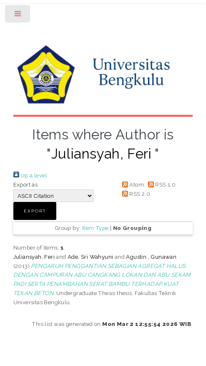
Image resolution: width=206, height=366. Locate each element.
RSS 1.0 (160, 184)
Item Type (95, 228)
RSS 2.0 (134, 193)
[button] (34, 211)
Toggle (18, 15)
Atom (131, 184)
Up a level (30, 175)
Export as (25, 184)
